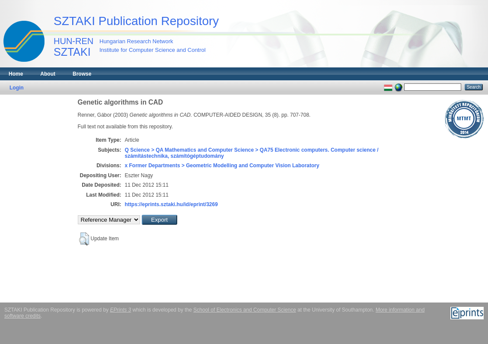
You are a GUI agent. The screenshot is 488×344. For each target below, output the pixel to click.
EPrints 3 (120, 310)
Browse (82, 74)
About (47, 74)
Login (17, 88)
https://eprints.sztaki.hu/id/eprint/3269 (171, 204)
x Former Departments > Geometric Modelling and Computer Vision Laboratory (222, 165)
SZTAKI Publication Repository (136, 21)
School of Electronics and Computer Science (244, 310)
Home (16, 74)
